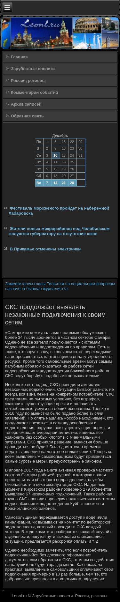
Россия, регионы (28, 80)
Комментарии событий (34, 92)
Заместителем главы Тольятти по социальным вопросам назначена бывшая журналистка (60, 286)
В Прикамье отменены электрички (45, 249)
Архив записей (26, 104)
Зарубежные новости (33, 68)
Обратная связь (27, 116)
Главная (19, 57)
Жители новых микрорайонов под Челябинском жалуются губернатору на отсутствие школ (59, 231)
